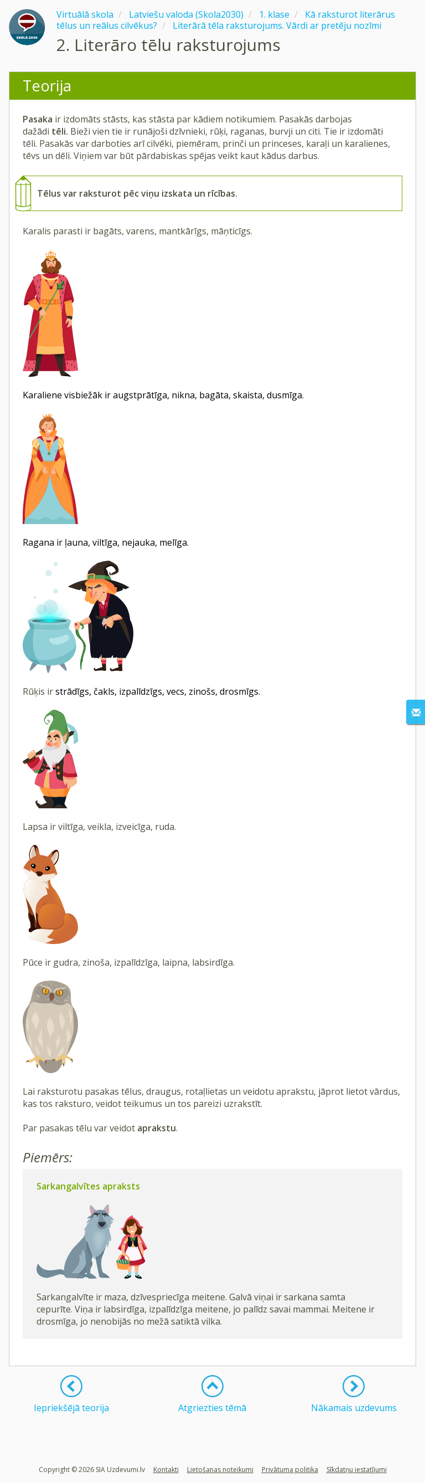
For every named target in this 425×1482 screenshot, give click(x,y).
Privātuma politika (290, 1469)
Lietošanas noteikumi (220, 1469)
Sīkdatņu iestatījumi (356, 1469)
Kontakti (166, 1469)
